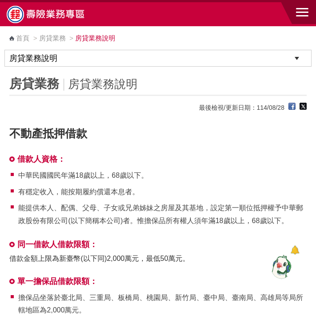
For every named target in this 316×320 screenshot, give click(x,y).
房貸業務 (52, 38)
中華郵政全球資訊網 (56, 14)
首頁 (22, 38)
